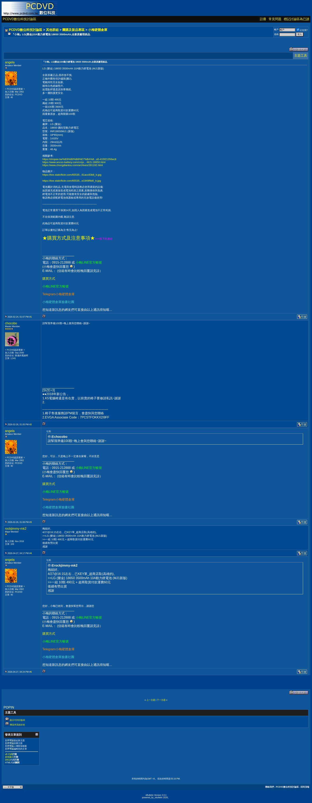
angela (10, 62)
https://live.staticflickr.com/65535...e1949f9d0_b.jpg (71, 180)
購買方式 (48, 278)
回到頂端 (304, 787)
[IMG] (7, 760)
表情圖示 (9, 757)
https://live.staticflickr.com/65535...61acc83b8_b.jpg (71, 174)
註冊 (263, 19)
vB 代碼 (8, 754)
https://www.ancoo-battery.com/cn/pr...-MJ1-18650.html (73, 162)
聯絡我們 (269, 787)
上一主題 (150, 700)
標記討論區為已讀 (296, 19)
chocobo (11, 323)
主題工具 (300, 55)
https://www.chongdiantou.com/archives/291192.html (72, 165)
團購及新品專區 (73, 29)
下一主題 (161, 700)
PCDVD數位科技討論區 (19, 19)
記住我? (302, 30)
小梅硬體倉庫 (97, 29)
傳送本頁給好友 (17, 724)
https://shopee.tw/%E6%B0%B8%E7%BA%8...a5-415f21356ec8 (79, 159)
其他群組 (52, 29)
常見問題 (275, 19)
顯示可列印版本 (17, 720)
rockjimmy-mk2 (15, 528)
